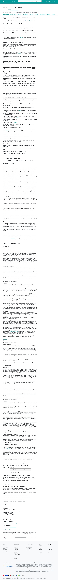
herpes (27, 21)
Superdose (36, 14)
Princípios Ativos (17, 554)
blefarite (15, 122)
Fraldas (49, 548)
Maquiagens (50, 549)
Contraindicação (25, 14)
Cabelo (49, 552)
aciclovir (21, 37)
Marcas (15, 558)
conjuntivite (17, 117)
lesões (20, 110)
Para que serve (6, 14)
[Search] (41, 1)
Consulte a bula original (7, 529)
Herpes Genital (9, 523)
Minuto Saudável (5, 552)
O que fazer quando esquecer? (45, 14)
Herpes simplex (17, 523)
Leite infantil (27, 2)
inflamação (30, 20)
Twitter (40, 546)
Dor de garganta (15, 2)
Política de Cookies (29, 547)
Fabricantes (16, 559)
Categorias (16, 549)
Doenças (15, 557)
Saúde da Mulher (32, 2)
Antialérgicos (10, 2)
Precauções (54, 14)
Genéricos (37, 2)
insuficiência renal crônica (14, 331)
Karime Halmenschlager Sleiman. (19, 12)
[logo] (3, 1)
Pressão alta (23, 2)
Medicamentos (16, 545)
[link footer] (18, 575)
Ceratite (4, 523)
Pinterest (40, 552)
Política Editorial (5, 547)
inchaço (7, 130)
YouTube (40, 550)
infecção (20, 21)
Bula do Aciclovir (13, 527)
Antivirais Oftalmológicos (14, 10)
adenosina (13, 238)
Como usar (31, 14)
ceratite (25, 20)
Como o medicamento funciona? (15, 14)
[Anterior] (2, 14)
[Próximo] (55, 14)
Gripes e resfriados (5, 2)
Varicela (8, 448)
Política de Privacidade (30, 545)
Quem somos (5, 545)
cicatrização (19, 53)
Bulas (15, 555)
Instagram (40, 549)
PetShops (49, 550)
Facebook (40, 548)
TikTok (40, 553)
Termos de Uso (28, 548)
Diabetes (20, 2)
